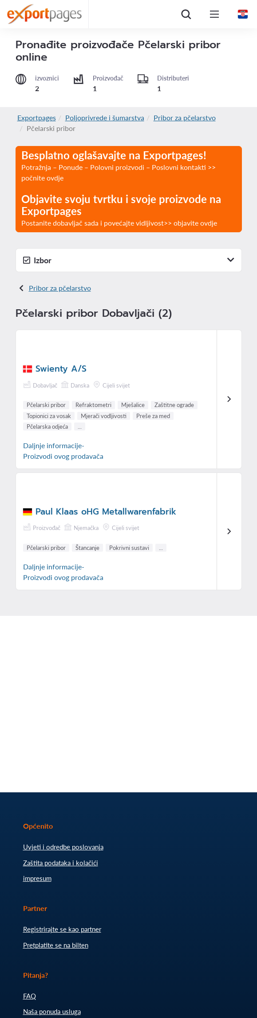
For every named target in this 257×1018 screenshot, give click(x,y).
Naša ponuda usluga (52, 1011)
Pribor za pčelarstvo (185, 117)
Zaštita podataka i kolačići (60, 863)
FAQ (29, 996)
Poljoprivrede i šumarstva (104, 117)
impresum (37, 878)
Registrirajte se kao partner (62, 929)
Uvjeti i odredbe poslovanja (63, 847)
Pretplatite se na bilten (55, 945)
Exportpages (36, 117)
